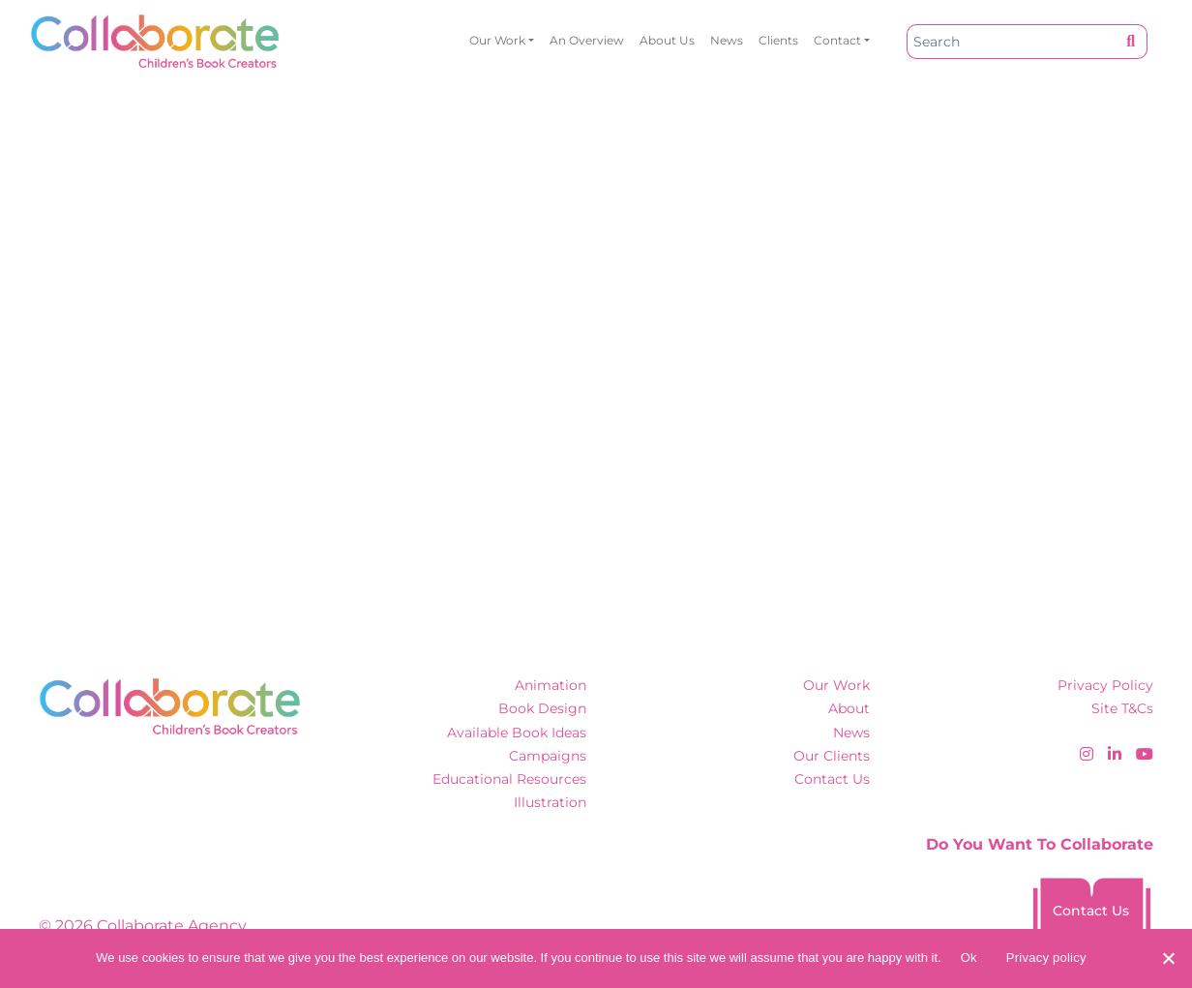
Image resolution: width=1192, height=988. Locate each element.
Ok (969, 957)
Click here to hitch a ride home (189, 405)
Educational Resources (509, 779)
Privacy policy (1046, 957)
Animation (550, 685)
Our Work (497, 40)
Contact (837, 40)
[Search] (1011, 41)
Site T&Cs (1122, 708)
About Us (667, 40)
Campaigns (547, 755)
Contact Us (832, 779)
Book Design (542, 708)
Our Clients (831, 755)
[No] (1167, 958)
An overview (587, 40)
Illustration (550, 802)
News (726, 40)
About (849, 708)
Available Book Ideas (516, 732)
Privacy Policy (1105, 685)
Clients (778, 40)
